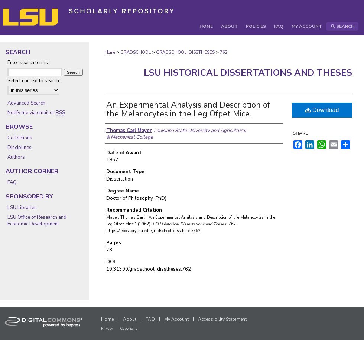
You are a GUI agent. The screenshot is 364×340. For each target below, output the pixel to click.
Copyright (128, 328)
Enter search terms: (28, 62)
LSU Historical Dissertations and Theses (248, 73)
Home (110, 52)
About (129, 319)
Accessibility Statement (222, 319)
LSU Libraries (22, 207)
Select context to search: (33, 80)
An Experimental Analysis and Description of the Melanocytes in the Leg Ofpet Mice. (188, 109)
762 (224, 52)
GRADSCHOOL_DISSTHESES (185, 52)
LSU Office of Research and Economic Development (36, 220)
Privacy (107, 328)
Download (322, 110)
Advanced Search (26, 103)
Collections (19, 138)
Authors (16, 157)
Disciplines (19, 147)
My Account (176, 319)
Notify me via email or (36, 112)
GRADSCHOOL (135, 52)
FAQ (12, 182)
